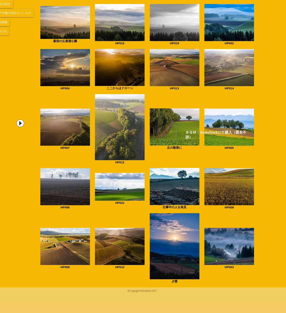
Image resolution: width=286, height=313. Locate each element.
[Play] (20, 123)
